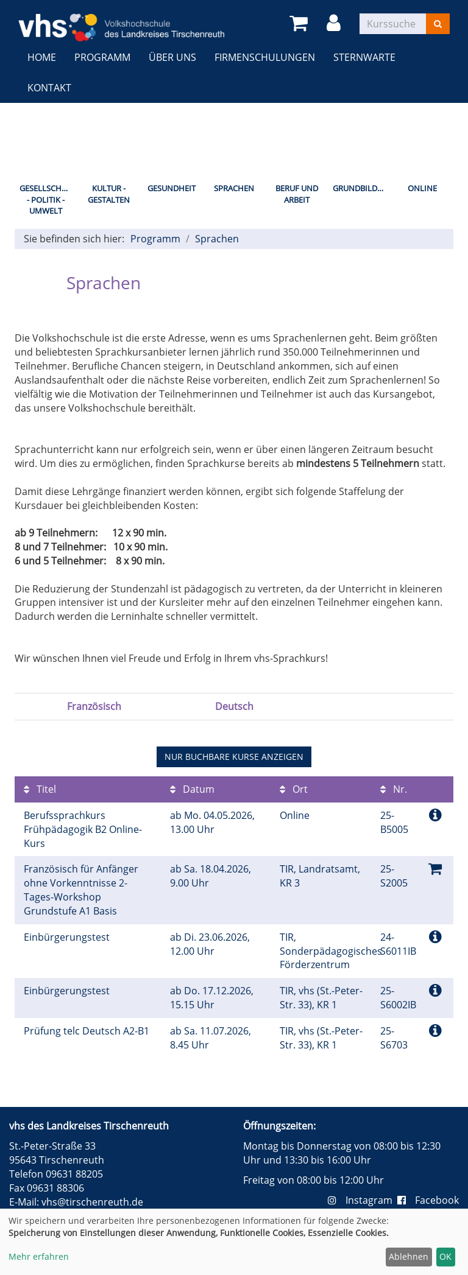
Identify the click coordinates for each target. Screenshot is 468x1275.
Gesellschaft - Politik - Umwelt (47, 199)
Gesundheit (171, 188)
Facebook (428, 1200)
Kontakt (49, 87)
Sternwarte (364, 57)
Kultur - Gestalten (109, 194)
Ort (294, 789)
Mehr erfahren (39, 1256)
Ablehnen (408, 1256)
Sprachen (234, 188)
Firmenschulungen (264, 57)
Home (41, 57)
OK (445, 1256)
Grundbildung (362, 188)
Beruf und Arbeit (296, 194)
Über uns (172, 57)
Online (422, 188)
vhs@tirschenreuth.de (92, 1202)
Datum (192, 789)
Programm (102, 57)
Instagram (362, 1200)
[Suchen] (438, 23)
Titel (40, 789)
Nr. (393, 789)
